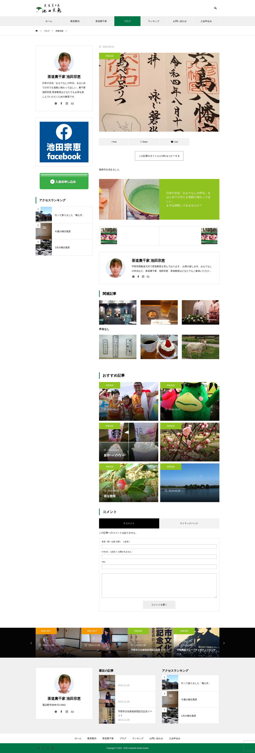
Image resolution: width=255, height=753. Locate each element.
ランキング (153, 21)
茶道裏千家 (101, 21)
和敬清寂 (110, 56)
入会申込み (206, 21)
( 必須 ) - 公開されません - (117, 552)
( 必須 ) (115, 542)
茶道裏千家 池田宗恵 (64, 77)
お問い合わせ (180, 21)
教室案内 (75, 21)
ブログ (127, 21)
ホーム (48, 21)
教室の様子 (46, 631)
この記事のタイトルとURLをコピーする (159, 156)
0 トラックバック (189, 523)
